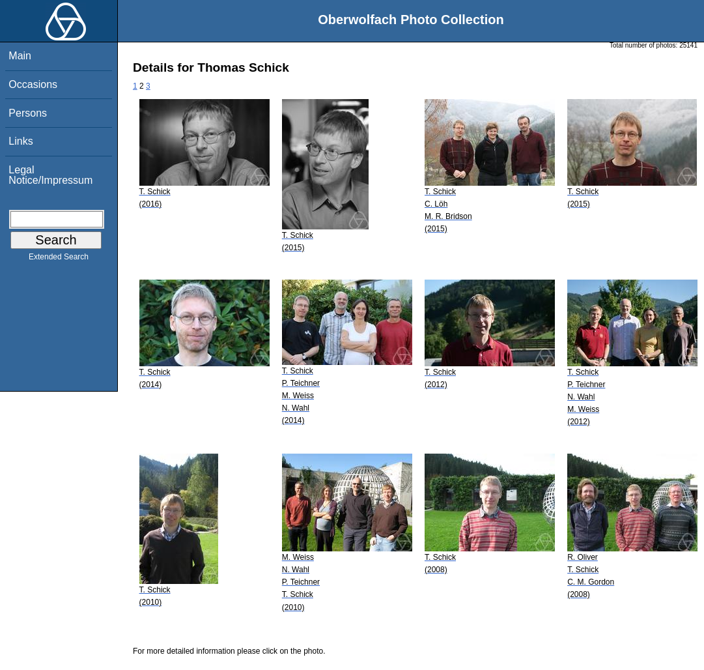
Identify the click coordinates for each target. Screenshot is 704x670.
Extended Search (59, 259)
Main (19, 55)
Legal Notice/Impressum (50, 175)
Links (20, 141)
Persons (27, 113)
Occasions (32, 84)
